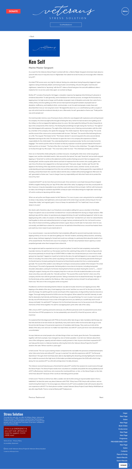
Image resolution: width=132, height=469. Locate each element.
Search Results (122, 457)
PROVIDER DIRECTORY (119, 442)
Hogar (125, 413)
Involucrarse (122, 429)
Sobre (125, 419)
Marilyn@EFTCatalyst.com (63, 389)
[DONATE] (13, 11)
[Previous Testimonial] (37, 397)
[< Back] (36, 36)
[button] (125, 11)
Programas (123, 438)
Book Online (123, 426)
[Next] (97, 397)
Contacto (124, 451)
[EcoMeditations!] (66, 25)
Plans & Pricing (122, 454)
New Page (123, 416)
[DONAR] (123, 465)
